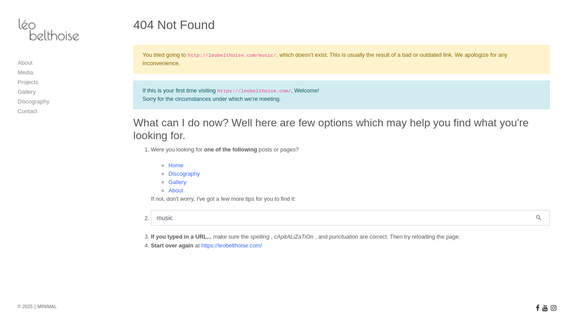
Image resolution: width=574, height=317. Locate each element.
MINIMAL (47, 306)
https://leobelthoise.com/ (231, 245)
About (175, 190)
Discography (184, 173)
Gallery (177, 182)
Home (175, 165)
